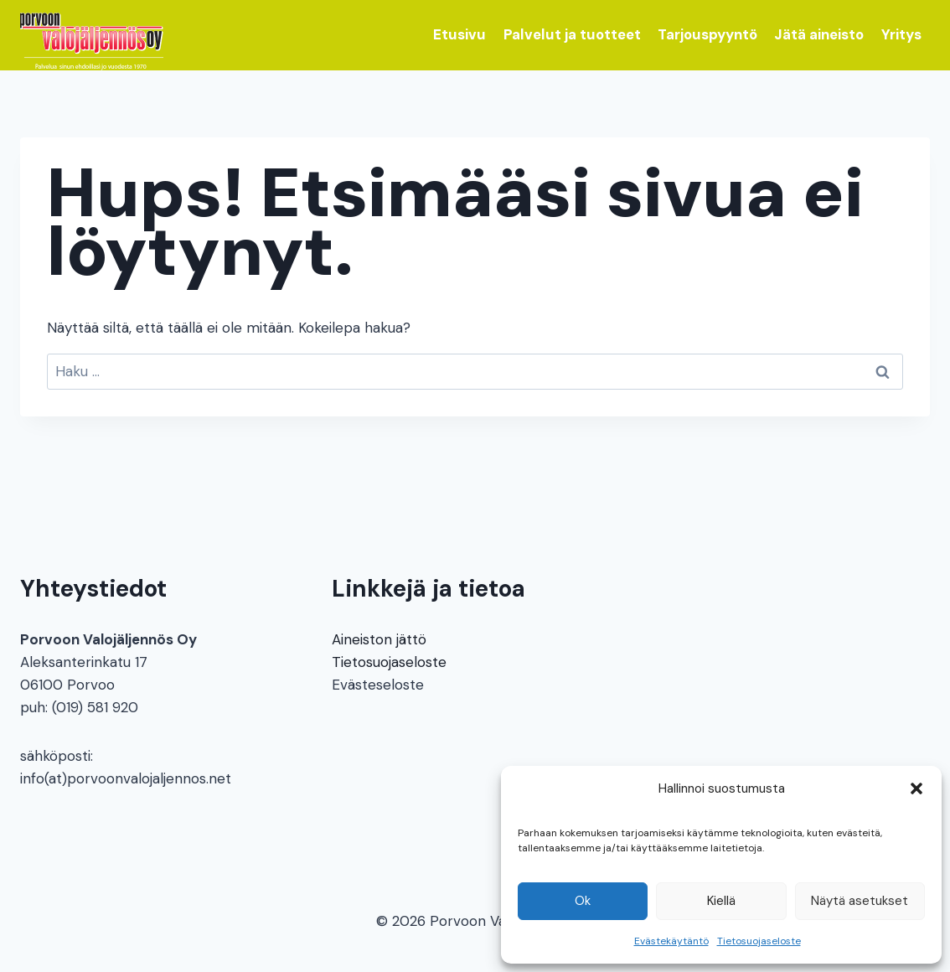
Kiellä (721, 900)
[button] (916, 788)
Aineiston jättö (379, 639)
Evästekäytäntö (671, 941)
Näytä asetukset (859, 900)
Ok (583, 900)
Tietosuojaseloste (759, 941)
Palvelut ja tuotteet (572, 34)
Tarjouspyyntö (707, 34)
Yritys (901, 34)
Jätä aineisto (819, 34)
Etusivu (459, 34)
